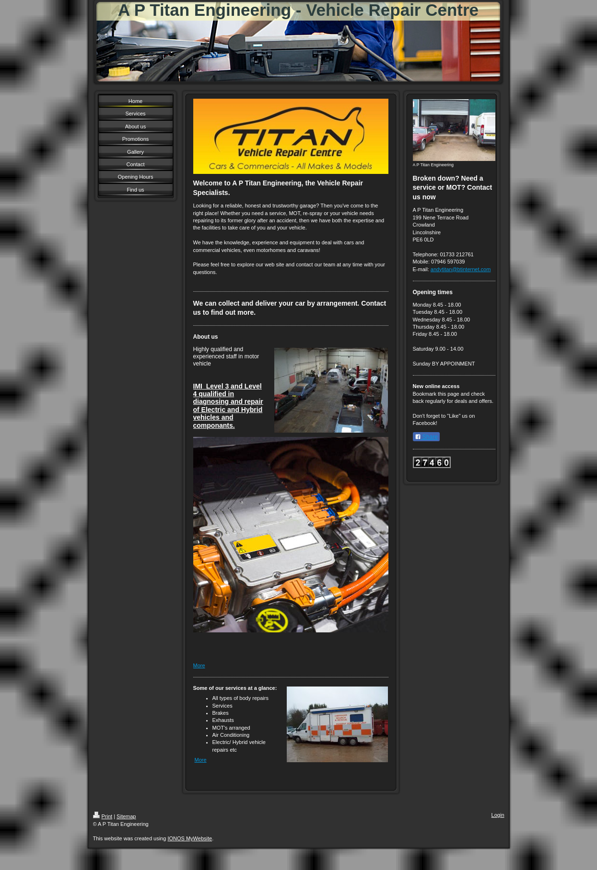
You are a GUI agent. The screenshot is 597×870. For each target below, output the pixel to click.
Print (103, 816)
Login (498, 815)
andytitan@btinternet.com (461, 269)
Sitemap (126, 816)
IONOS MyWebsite (189, 838)
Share (426, 437)
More (199, 665)
